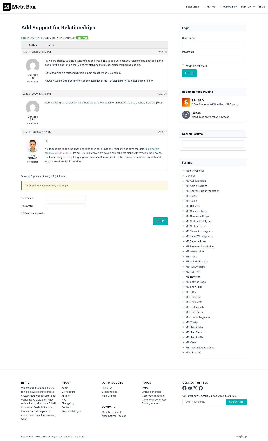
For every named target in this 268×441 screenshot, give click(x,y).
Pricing (210, 6)
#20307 (162, 132)
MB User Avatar (192, 327)
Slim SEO (107, 387)
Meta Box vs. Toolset (114, 415)
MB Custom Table (194, 226)
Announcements (193, 170)
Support (247, 6)
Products (228, 6)
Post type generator (153, 395)
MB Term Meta (192, 301)
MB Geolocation (193, 251)
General (188, 175)
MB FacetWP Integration (197, 236)
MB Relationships (193, 266)
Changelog (68, 403)
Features (192, 6)
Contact (66, 407)
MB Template (191, 297)
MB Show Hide (192, 286)
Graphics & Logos (71, 411)
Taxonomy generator (154, 399)
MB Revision (37, 38)
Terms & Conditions (73, 436)
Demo (145, 387)
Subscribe (236, 401)
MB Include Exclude (195, 261)
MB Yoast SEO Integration (198, 347)
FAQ (64, 399)
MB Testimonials (193, 307)
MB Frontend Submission (198, 246)
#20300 (162, 93)
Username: (28, 198)
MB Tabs (189, 291)
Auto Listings (109, 395)
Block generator (151, 403)
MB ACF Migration (194, 180)
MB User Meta (192, 332)
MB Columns (191, 206)
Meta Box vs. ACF (112, 412)
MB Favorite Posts (194, 241)
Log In (160, 221)
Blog (261, 6)
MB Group (189, 256)
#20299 (162, 52)
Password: (27, 205)
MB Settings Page (194, 281)
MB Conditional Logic (196, 216)
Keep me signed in (34, 213)
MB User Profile (192, 337)
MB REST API (191, 271)
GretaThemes (109, 391)
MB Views (189, 342)
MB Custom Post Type (196, 221)
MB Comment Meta (194, 211)
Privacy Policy (55, 436)
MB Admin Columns (194, 185)
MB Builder (190, 200)
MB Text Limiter (192, 312)
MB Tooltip (190, 322)
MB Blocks (190, 195)
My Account (68, 391)
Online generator (151, 391)
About (65, 387)
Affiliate (66, 395)
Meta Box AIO (191, 352)
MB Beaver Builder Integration (200, 190)
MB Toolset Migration (196, 317)
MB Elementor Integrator (197, 231)
